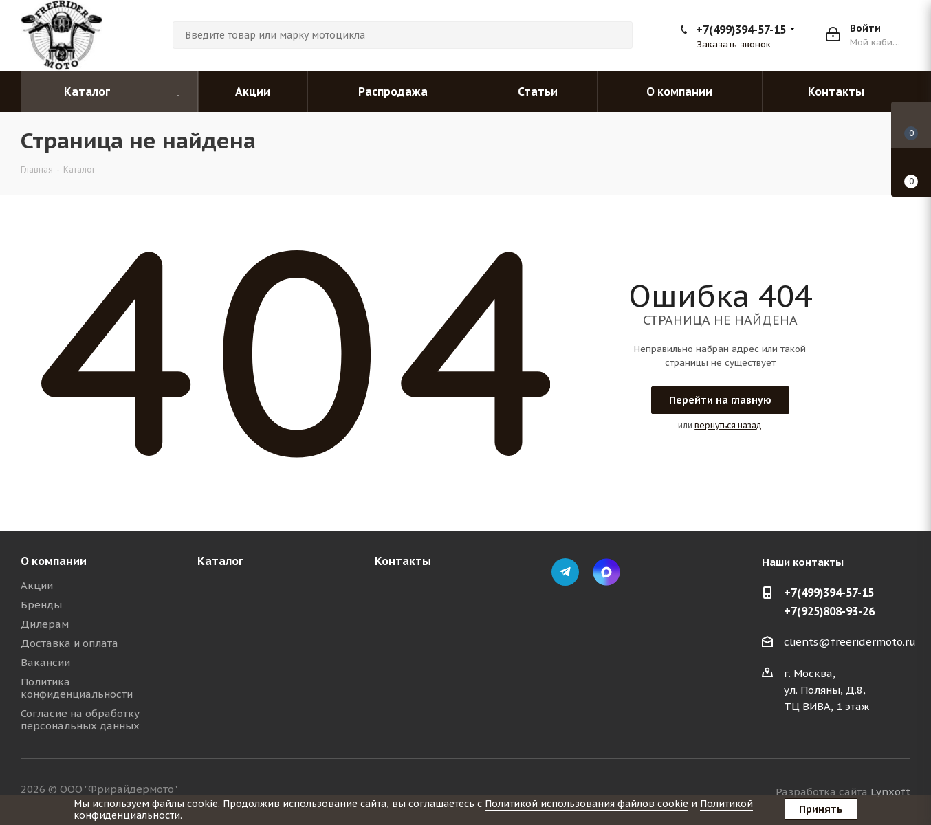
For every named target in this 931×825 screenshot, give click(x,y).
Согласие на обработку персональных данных (80, 719)
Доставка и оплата (69, 643)
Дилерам (45, 623)
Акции (37, 585)
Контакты (403, 561)
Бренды (41, 604)
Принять (821, 809)
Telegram (565, 572)
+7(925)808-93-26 (829, 611)
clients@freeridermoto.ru (850, 641)
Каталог (220, 561)
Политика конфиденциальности (77, 688)
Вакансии (45, 662)
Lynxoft (890, 791)
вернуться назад (728, 425)
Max (606, 572)
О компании (54, 561)
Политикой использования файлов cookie (586, 804)
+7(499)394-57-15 (741, 29)
